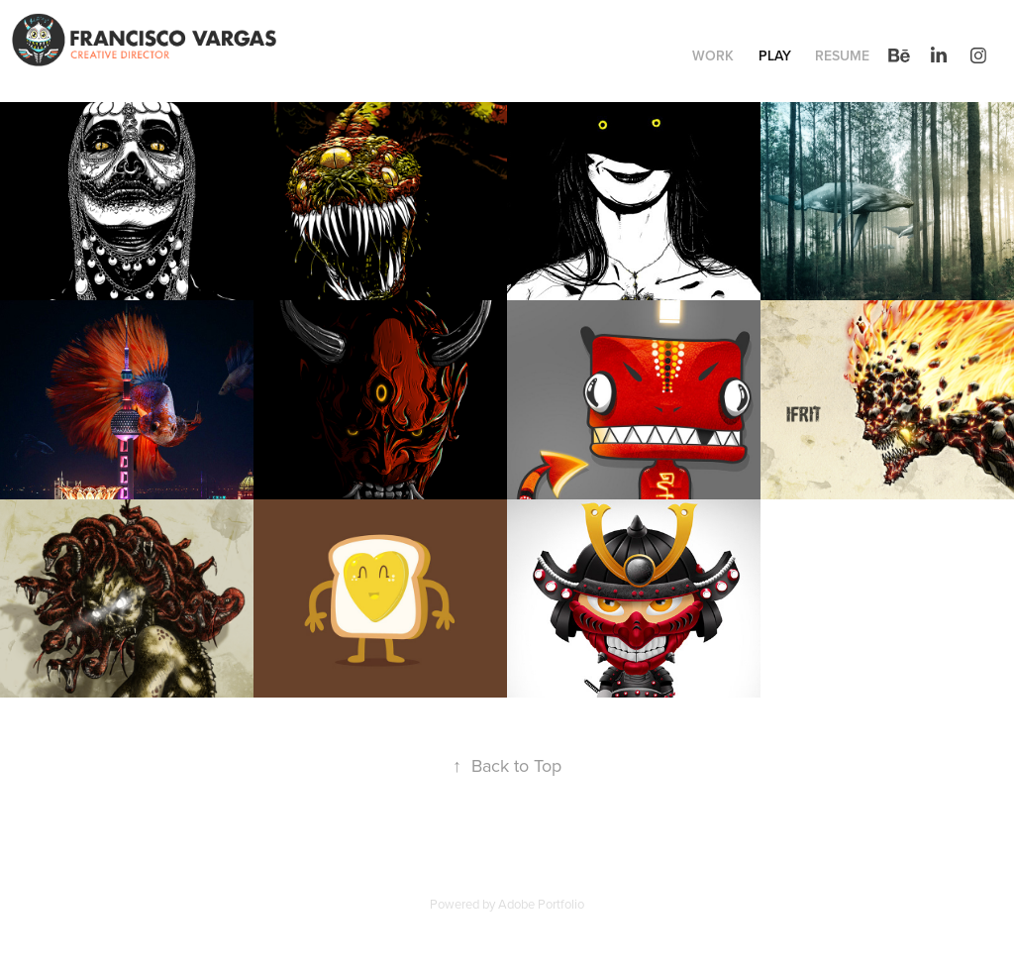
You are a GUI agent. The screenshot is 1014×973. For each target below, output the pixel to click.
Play (775, 55)
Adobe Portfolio (541, 904)
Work (713, 55)
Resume (842, 55)
